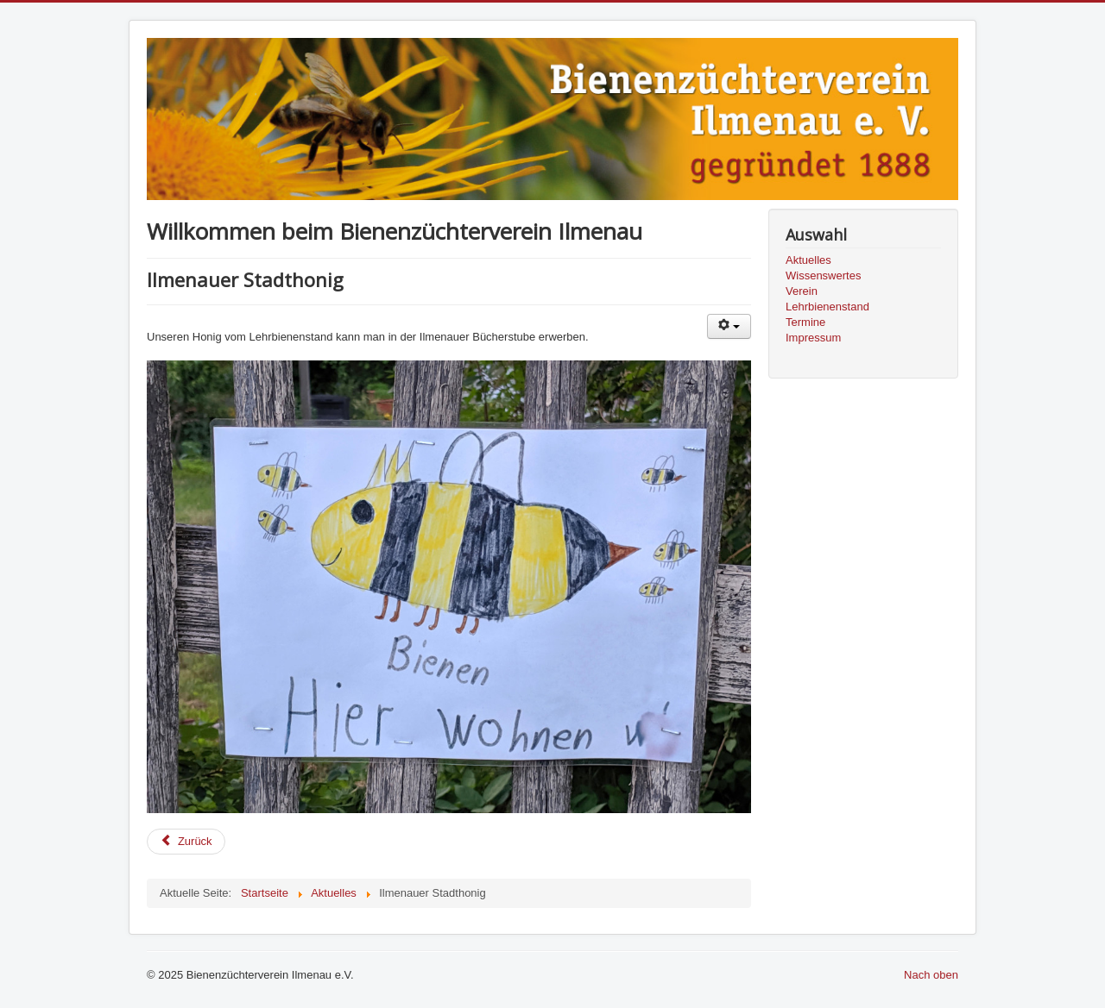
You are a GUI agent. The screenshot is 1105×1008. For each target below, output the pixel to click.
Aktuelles (808, 260)
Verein (802, 291)
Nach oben (931, 974)
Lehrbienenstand (827, 306)
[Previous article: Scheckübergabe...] (186, 842)
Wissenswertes (823, 275)
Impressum (813, 337)
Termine (805, 322)
